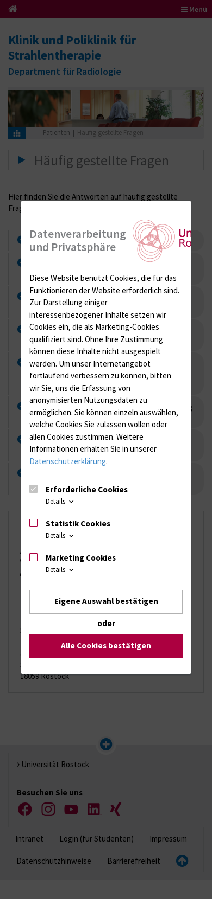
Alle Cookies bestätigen (106, 645)
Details (61, 501)
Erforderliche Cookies (87, 490)
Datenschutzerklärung (67, 461)
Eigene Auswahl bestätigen (106, 601)
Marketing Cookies (81, 558)
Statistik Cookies (78, 523)
